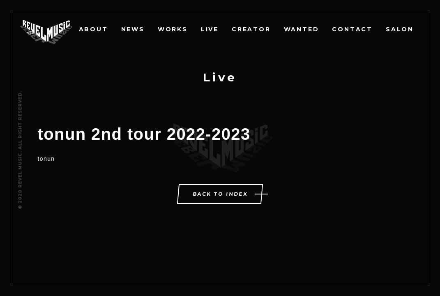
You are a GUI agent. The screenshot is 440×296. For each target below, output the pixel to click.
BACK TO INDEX (221, 194)
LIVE (210, 29)
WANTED (301, 29)
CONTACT (352, 29)
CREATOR (251, 29)
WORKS (173, 29)
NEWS (133, 29)
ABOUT (93, 29)
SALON (400, 29)
